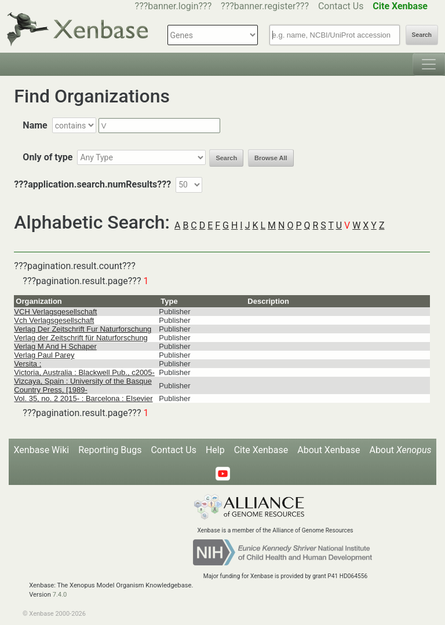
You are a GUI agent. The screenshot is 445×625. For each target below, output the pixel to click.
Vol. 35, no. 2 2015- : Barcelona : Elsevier (83, 398)
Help (215, 449)
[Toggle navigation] (429, 64)
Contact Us (341, 6)
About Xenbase (328, 449)
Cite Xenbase (261, 449)
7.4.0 (60, 594)
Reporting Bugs (109, 449)
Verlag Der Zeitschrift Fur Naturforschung (82, 329)
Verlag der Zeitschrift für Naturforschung (81, 337)
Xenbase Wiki (42, 449)
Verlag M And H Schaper (55, 346)
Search (422, 35)
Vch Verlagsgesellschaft (54, 320)
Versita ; (27, 363)
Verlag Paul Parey (44, 355)
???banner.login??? (173, 6)
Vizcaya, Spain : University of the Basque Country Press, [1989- (83, 385)
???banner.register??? (265, 6)
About (400, 449)
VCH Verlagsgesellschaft (55, 311)
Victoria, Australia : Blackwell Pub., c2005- (84, 372)
